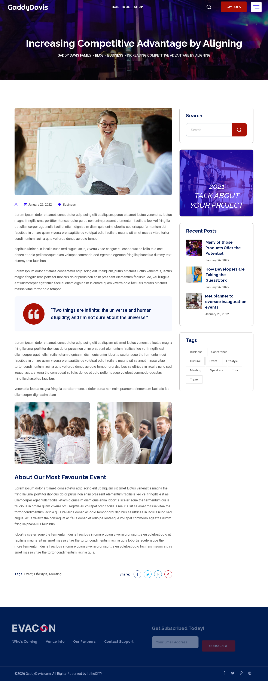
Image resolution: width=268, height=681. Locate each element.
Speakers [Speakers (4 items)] (216, 370)
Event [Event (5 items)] (213, 361)
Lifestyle (41, 574)
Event (28, 574)
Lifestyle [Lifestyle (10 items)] (232, 361)
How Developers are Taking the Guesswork (225, 275)
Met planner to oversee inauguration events (225, 301)
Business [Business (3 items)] (196, 352)
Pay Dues (233, 7)
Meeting (55, 574)
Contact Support (113, 642)
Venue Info (49, 642)
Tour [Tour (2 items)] (235, 370)
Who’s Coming (19, 642)
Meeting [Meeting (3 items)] (195, 370)
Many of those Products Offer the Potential (223, 248)
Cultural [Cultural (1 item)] (195, 361)
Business (69, 204)
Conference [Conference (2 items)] (219, 352)
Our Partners (79, 642)
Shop (138, 7)
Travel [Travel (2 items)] (194, 379)
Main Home (120, 7)
